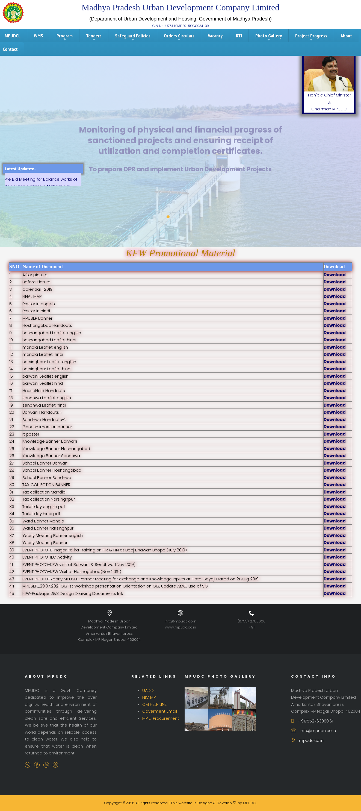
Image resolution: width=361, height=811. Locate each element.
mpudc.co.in (307, 740)
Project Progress (311, 37)
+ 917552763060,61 (312, 721)
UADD (148, 690)
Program (65, 37)
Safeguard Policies (132, 37)
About (346, 36)
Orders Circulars (179, 37)
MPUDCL (250, 803)
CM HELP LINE (154, 704)
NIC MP (149, 697)
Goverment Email (159, 711)
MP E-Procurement (160, 718)
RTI (239, 36)
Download (335, 275)
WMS (38, 36)
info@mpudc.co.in (180, 621)
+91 (251, 627)
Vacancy (215, 36)
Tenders (94, 37)
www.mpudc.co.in (180, 627)
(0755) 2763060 (251, 621)
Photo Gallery (268, 37)
